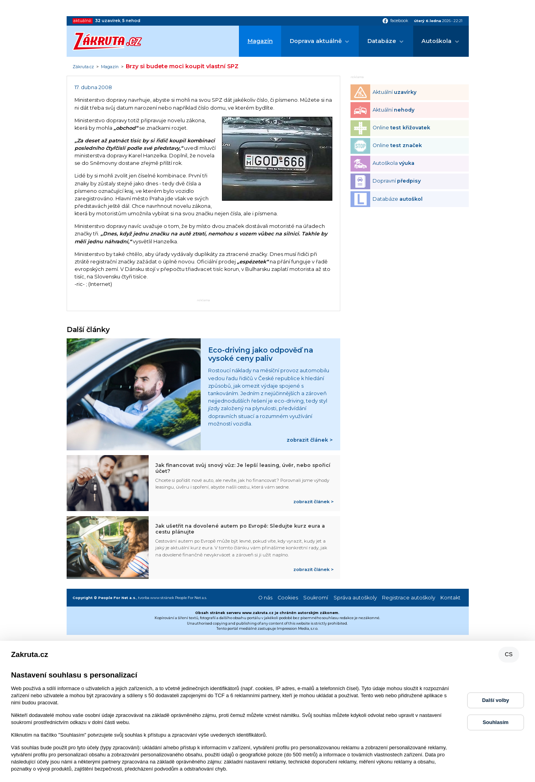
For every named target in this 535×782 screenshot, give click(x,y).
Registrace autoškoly (408, 598)
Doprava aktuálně (316, 41)
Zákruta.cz (83, 67)
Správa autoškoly (355, 598)
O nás (265, 598)
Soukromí (315, 598)
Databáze (381, 41)
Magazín (260, 41)
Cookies (288, 598)
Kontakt (450, 598)
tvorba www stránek (156, 597)
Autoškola (436, 41)
